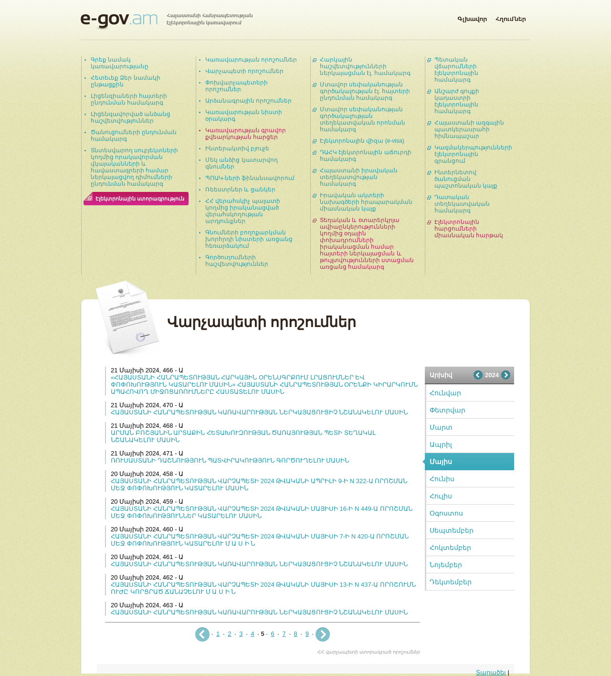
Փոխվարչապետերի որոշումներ (236, 86)
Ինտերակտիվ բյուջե (237, 148)
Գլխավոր (472, 17)
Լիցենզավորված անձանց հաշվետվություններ (130, 117)
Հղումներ (510, 17)
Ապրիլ (441, 444)
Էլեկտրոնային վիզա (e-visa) (362, 140)
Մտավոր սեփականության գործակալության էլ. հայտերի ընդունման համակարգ (365, 91)
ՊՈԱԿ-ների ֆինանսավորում (250, 178)
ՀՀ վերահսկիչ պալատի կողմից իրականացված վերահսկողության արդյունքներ (242, 211)
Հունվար (445, 393)
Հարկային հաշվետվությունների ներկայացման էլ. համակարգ (365, 66)
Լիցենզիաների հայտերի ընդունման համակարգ (129, 99)
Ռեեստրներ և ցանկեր (240, 189)
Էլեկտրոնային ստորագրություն (139, 198)
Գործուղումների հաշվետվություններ (236, 260)
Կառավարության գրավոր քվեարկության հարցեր (245, 133)
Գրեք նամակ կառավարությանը (119, 63)
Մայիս (441, 461)
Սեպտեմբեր (452, 530)
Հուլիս (441, 496)
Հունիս (442, 479)
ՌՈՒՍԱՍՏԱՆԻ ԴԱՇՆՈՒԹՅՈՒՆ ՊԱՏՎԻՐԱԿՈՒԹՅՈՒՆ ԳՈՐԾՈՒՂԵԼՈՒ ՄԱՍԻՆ (230, 460)
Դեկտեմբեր (451, 582)
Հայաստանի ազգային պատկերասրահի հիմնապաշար (469, 129)
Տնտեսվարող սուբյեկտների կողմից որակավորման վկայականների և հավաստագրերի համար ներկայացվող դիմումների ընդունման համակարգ (134, 167)
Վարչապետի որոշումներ (244, 71)
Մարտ (441, 427)
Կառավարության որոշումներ (251, 59)
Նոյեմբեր (446, 565)
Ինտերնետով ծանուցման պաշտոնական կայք (465, 179)
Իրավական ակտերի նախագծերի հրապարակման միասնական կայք (366, 202)
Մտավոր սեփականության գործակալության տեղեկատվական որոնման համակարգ (362, 119)
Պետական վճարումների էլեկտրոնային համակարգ (456, 69)
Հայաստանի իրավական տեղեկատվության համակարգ (359, 177)
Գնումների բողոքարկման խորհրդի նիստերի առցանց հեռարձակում (249, 239)
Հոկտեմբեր (450, 547)
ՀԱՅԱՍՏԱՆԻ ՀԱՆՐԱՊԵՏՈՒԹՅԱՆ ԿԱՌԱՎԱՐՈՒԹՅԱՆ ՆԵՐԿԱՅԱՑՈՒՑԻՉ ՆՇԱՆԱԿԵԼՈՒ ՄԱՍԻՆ (259, 412)
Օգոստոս (446, 513)
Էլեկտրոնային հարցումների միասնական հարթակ (468, 229)
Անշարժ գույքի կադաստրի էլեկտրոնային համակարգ (456, 101)
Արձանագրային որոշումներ (248, 100)
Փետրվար (447, 410)
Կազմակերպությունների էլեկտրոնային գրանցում (473, 154)
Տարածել (491, 672)
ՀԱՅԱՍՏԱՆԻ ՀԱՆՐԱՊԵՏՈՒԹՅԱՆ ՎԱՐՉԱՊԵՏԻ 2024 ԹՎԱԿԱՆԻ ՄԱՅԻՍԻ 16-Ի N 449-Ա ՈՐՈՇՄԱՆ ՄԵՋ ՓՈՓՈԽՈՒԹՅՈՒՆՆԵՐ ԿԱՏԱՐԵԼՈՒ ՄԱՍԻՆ (261, 512)
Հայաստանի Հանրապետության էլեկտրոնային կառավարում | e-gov (167, 21)
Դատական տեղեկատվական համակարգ (462, 204)
